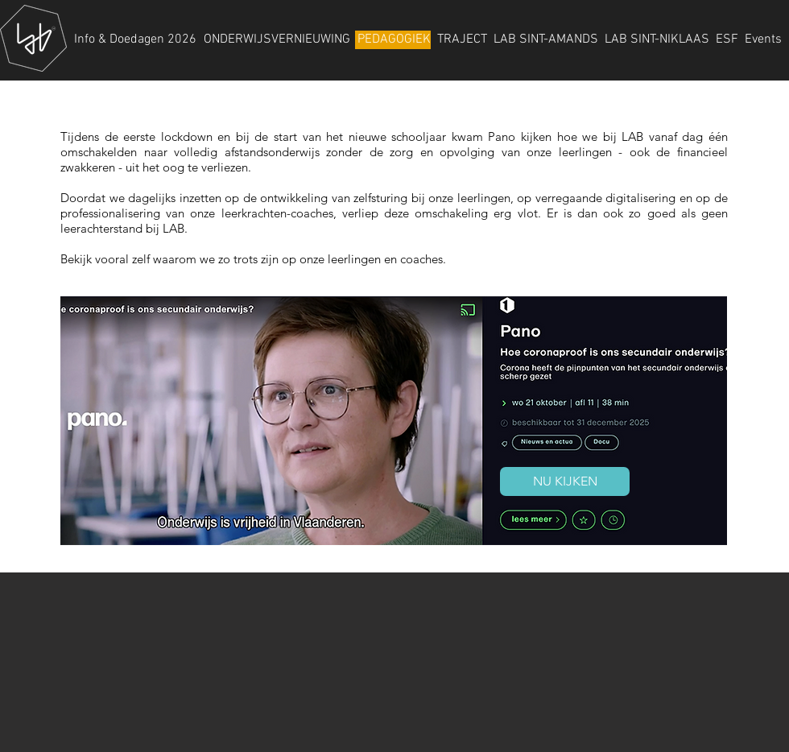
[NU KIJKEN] (565, 481)
